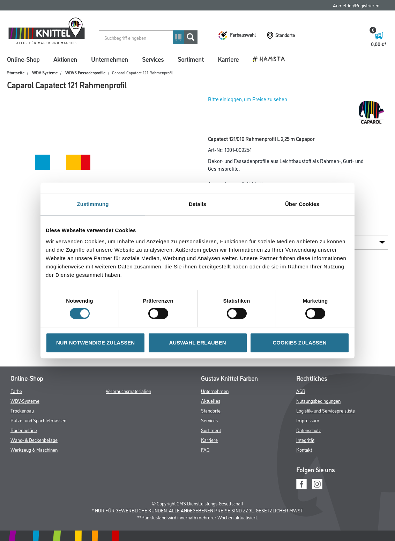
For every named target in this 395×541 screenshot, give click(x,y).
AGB (300, 390)
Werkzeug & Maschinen (34, 449)
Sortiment (191, 59)
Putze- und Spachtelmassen (38, 420)
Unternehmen (109, 59)
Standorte (211, 410)
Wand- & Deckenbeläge (34, 439)
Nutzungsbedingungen (318, 400)
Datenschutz (308, 430)
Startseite (15, 72)
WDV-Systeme (45, 72)
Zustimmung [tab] (93, 204)
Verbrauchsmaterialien (128, 390)
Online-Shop (23, 59)
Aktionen (65, 59)
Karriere (228, 59)
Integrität (305, 439)
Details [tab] (197, 204)
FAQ (205, 449)
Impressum (307, 420)
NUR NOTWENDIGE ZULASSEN (95, 343)
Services (153, 59)
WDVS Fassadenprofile (85, 72)
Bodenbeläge (23, 430)
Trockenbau (22, 410)
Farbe (16, 390)
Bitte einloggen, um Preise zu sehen (247, 99)
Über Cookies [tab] (302, 204)
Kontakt (304, 449)
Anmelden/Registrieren (356, 5)
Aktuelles (210, 400)
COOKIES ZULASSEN (299, 343)
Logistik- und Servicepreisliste (325, 410)
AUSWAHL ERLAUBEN (197, 343)
